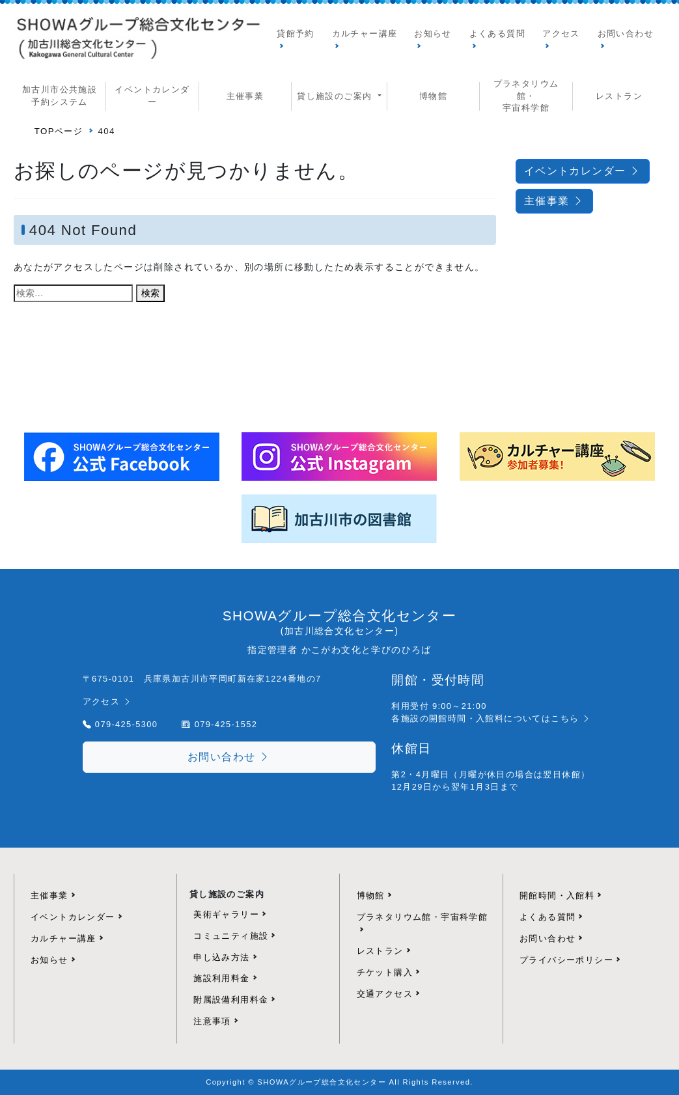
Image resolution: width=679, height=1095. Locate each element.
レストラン (619, 96)
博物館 (433, 96)
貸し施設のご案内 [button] (336, 96)
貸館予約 (295, 33)
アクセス (561, 33)
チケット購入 (385, 972)
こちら (571, 718)
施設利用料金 (221, 978)
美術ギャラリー (226, 914)
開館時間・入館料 (557, 895)
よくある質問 (497, 33)
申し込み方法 (221, 957)
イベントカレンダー (152, 96)
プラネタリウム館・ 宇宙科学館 (526, 96)
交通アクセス (385, 994)
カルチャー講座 (365, 33)
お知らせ (433, 33)
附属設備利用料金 (230, 1000)
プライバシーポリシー (566, 960)
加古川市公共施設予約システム (59, 96)
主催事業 (245, 96)
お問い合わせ (626, 33)
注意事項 (212, 1021)
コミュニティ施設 (230, 936)
